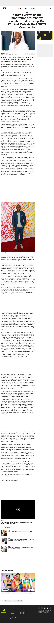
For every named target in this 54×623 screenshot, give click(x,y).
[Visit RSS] (50, 608)
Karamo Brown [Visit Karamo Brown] (8, 600)
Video (26, 8)
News (27, 12)
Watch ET (33, 8)
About (11, 616)
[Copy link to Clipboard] (34, 54)
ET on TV (12, 615)
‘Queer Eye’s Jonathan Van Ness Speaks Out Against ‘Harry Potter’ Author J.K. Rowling (17, 522)
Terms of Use (22, 610)
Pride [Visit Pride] (15, 600)
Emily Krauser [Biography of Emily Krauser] (5, 53)
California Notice (22, 613)
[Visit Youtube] (47, 608)
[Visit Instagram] (45, 608)
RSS (11, 618)
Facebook (12, 610)
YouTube (12, 613)
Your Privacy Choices (23, 615)
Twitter (11, 612)
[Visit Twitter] (42, 608)
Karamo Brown (5, 64)
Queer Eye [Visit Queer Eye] (20, 600)
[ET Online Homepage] (4, 8)
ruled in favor (21, 79)
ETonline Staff (13, 617)
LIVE (20, 8)
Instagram (12, 611)
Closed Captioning (23, 612)
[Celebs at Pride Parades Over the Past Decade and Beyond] (18, 582)
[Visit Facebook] (39, 608)
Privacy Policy (22, 611)
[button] (18, 509)
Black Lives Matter (24, 258)
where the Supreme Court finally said (23, 110)
